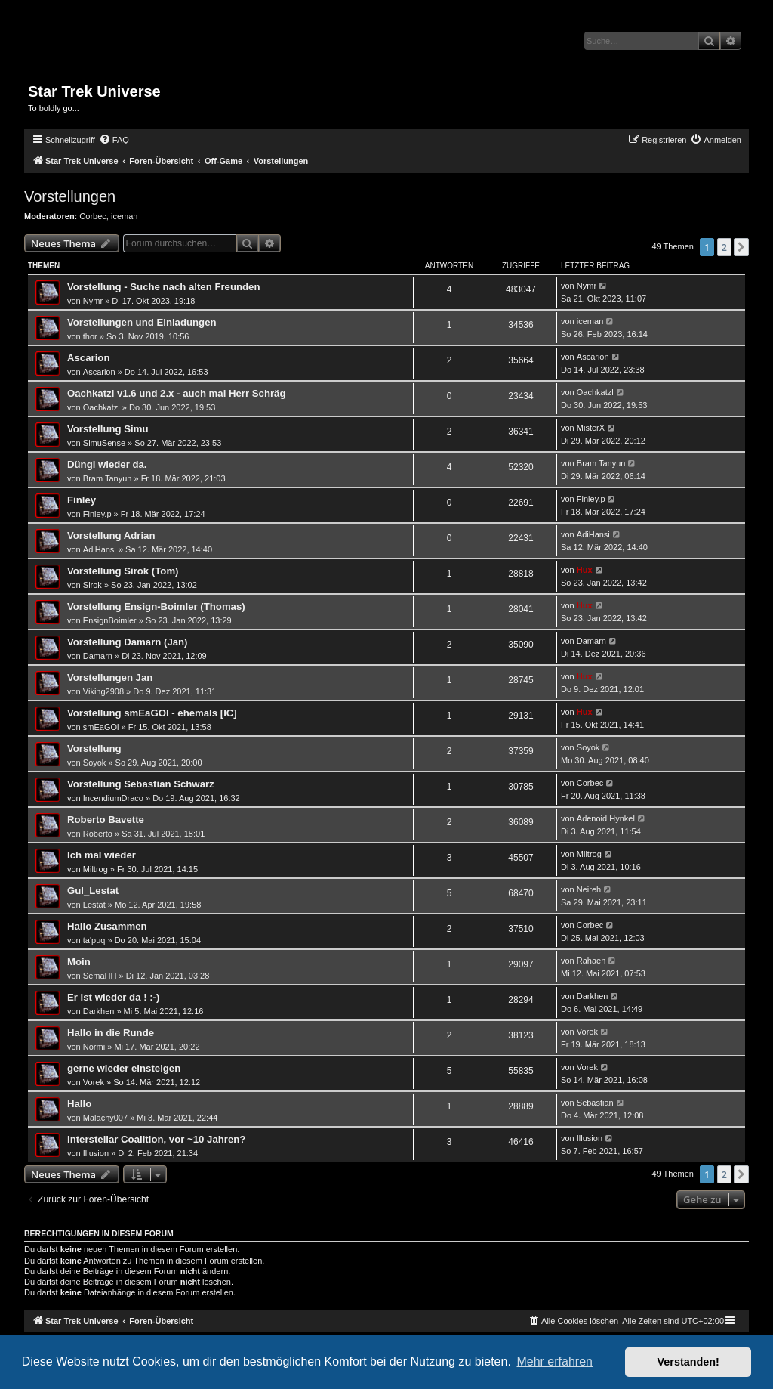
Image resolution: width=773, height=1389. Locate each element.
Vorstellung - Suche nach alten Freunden (163, 286)
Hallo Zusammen (107, 926)
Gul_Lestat (93, 890)
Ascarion (88, 357)
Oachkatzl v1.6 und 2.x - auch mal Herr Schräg (176, 393)
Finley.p (97, 513)
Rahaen (591, 960)
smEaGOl (101, 727)
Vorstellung (94, 748)
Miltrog (95, 869)
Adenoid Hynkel (606, 818)
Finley (81, 500)
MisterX (591, 427)
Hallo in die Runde (110, 1032)
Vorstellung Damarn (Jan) (127, 642)
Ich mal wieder (101, 855)
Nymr (93, 300)
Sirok (92, 584)
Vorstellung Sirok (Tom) (123, 571)
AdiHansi (99, 549)
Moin (79, 961)
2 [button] (724, 247)
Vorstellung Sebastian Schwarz (140, 784)
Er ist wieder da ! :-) (113, 997)
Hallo (79, 1103)
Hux (585, 569)
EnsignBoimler (110, 620)
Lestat (94, 904)
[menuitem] (114, 140)
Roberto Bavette (105, 819)
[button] (741, 247)
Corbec (92, 216)
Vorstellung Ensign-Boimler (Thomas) (156, 606)
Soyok (94, 762)
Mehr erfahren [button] (554, 1361)
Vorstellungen (69, 196)
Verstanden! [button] (688, 1362)
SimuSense (104, 442)
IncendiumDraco (113, 798)
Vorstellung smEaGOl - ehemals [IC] (152, 713)
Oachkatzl (101, 407)
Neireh (589, 889)
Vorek (587, 1031)
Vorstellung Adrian (111, 535)
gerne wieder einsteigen (123, 1068)
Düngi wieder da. (107, 464)
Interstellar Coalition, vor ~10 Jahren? (156, 1139)
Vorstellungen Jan (109, 677)
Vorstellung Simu (107, 429)
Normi (94, 1046)
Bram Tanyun (107, 478)
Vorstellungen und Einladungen (142, 322)
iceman (124, 216)
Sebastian (595, 1102)
